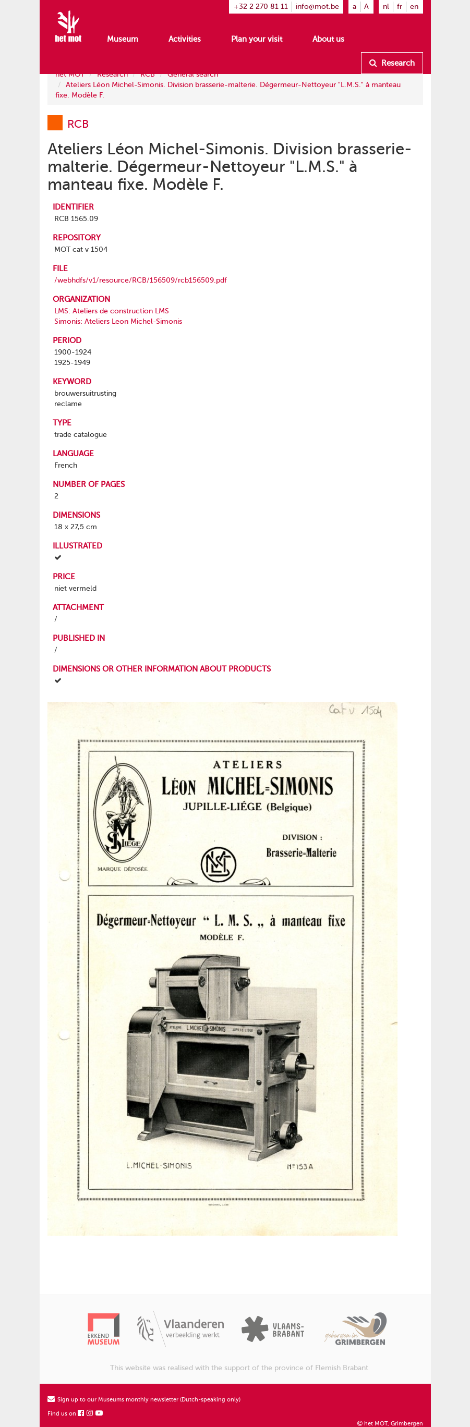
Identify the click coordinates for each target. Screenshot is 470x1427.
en (414, 6)
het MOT (70, 74)
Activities (184, 39)
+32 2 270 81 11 (261, 6)
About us (328, 39)
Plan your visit (256, 39)
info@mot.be (317, 6)
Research (392, 63)
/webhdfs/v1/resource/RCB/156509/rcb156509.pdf (140, 280)
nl (386, 6)
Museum (122, 39)
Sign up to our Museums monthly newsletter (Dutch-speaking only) (143, 1399)
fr (399, 6)
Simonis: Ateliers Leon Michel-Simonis (118, 321)
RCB (147, 74)
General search (192, 74)
